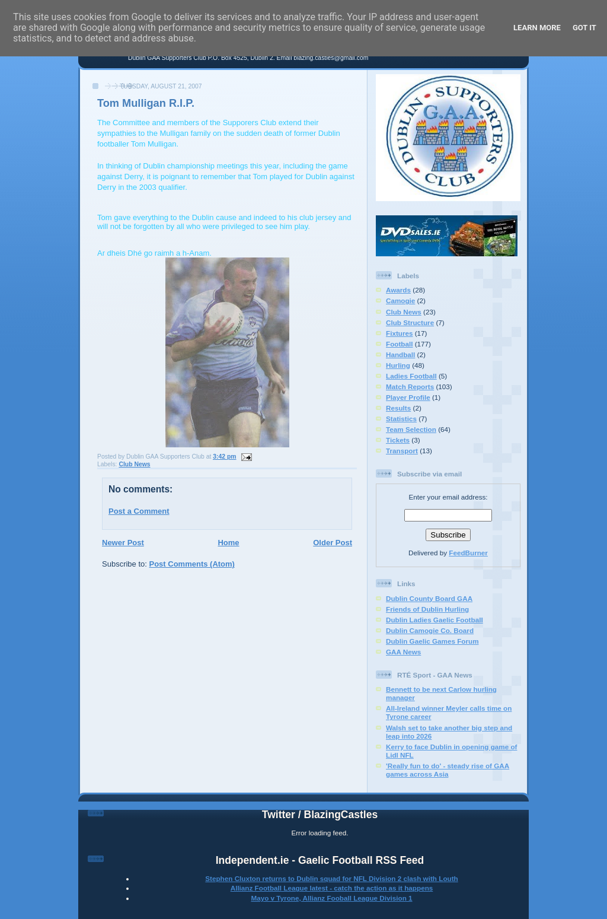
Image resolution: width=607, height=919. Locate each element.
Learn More (537, 27)
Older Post (332, 542)
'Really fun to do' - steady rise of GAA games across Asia (447, 770)
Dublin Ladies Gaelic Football (434, 620)
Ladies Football (411, 376)
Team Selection (411, 429)
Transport (402, 450)
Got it (584, 27)
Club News (134, 464)
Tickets (398, 440)
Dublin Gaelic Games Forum (432, 641)
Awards (398, 290)
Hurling (398, 365)
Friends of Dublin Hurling (427, 609)
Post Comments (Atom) (192, 563)
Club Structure (410, 322)
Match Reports (410, 386)
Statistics (401, 418)
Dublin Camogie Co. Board (430, 630)
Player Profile (408, 397)
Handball (400, 354)
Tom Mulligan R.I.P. (145, 103)
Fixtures (399, 333)
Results (398, 408)
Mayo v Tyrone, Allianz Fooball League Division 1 (331, 898)
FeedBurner (468, 553)
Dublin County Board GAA (429, 598)
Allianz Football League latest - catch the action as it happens (332, 888)
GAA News (403, 652)
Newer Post (123, 542)
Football (399, 344)
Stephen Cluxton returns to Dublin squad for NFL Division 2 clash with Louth (331, 878)
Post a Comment (139, 511)
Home (228, 542)
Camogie (400, 300)
